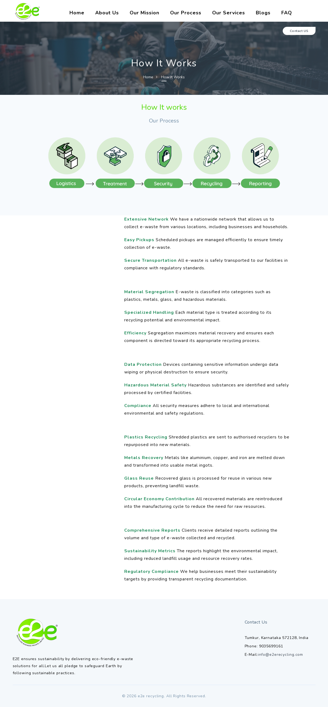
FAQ (286, 12)
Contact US (299, 31)
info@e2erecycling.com (280, 654)
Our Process (185, 12)
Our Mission (144, 12)
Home (76, 12)
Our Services (228, 12)
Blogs (263, 12)
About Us (107, 12)
